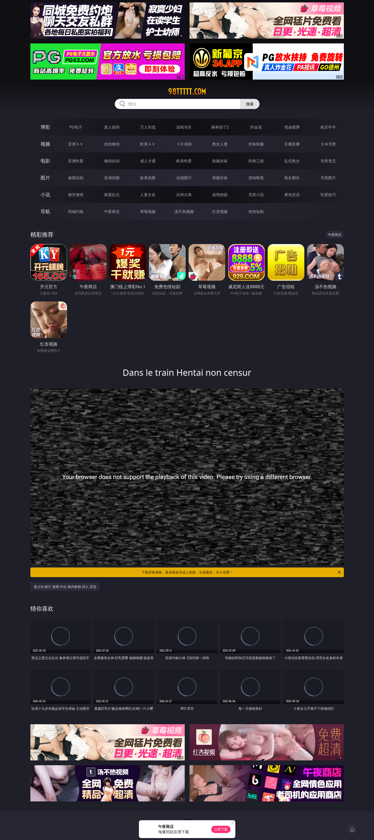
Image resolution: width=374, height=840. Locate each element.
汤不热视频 (184, 211)
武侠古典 (184, 194)
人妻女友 (148, 194)
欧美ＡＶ (148, 144)
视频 (45, 144)
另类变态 (328, 161)
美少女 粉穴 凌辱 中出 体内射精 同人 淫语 (65, 586)
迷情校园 (220, 194)
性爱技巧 (328, 194)
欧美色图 (148, 177)
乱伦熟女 (292, 161)
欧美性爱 (184, 161)
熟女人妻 (220, 144)
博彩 (45, 127)
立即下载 (221, 829)
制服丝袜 (220, 161)
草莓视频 (148, 211)
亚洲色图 (112, 177)
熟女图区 (292, 177)
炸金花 (256, 127)
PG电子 (75, 127)
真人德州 (112, 127)
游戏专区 (184, 127)
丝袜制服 (256, 144)
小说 (45, 194)
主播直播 (292, 144)
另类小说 (256, 194)
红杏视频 (220, 211)
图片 (45, 177)
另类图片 (328, 177)
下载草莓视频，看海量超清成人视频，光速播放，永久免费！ (241, 572)
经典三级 (256, 161)
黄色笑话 (292, 194)
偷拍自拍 (112, 161)
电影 (45, 160)
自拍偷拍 (112, 144)
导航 (45, 211)
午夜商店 (112, 211)
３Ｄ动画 (184, 144)
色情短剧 (256, 211)
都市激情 (75, 194)
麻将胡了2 (220, 127)
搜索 (250, 104)
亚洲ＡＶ (75, 144)
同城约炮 (75, 211)
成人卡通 (148, 161)
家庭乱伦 (112, 194)
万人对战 (148, 127)
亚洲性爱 (75, 161)
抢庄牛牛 (328, 127)
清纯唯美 (256, 177)
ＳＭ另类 (328, 144)
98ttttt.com (187, 91)
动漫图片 (184, 177)
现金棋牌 (292, 127)
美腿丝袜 (220, 177)
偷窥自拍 (75, 177)
